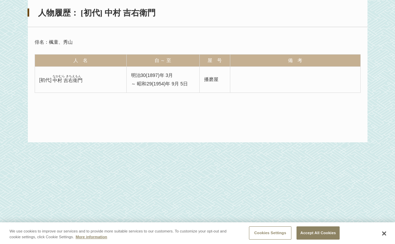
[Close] (384, 234)
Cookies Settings (270, 234)
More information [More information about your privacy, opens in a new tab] (91, 238)
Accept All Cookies (318, 234)
